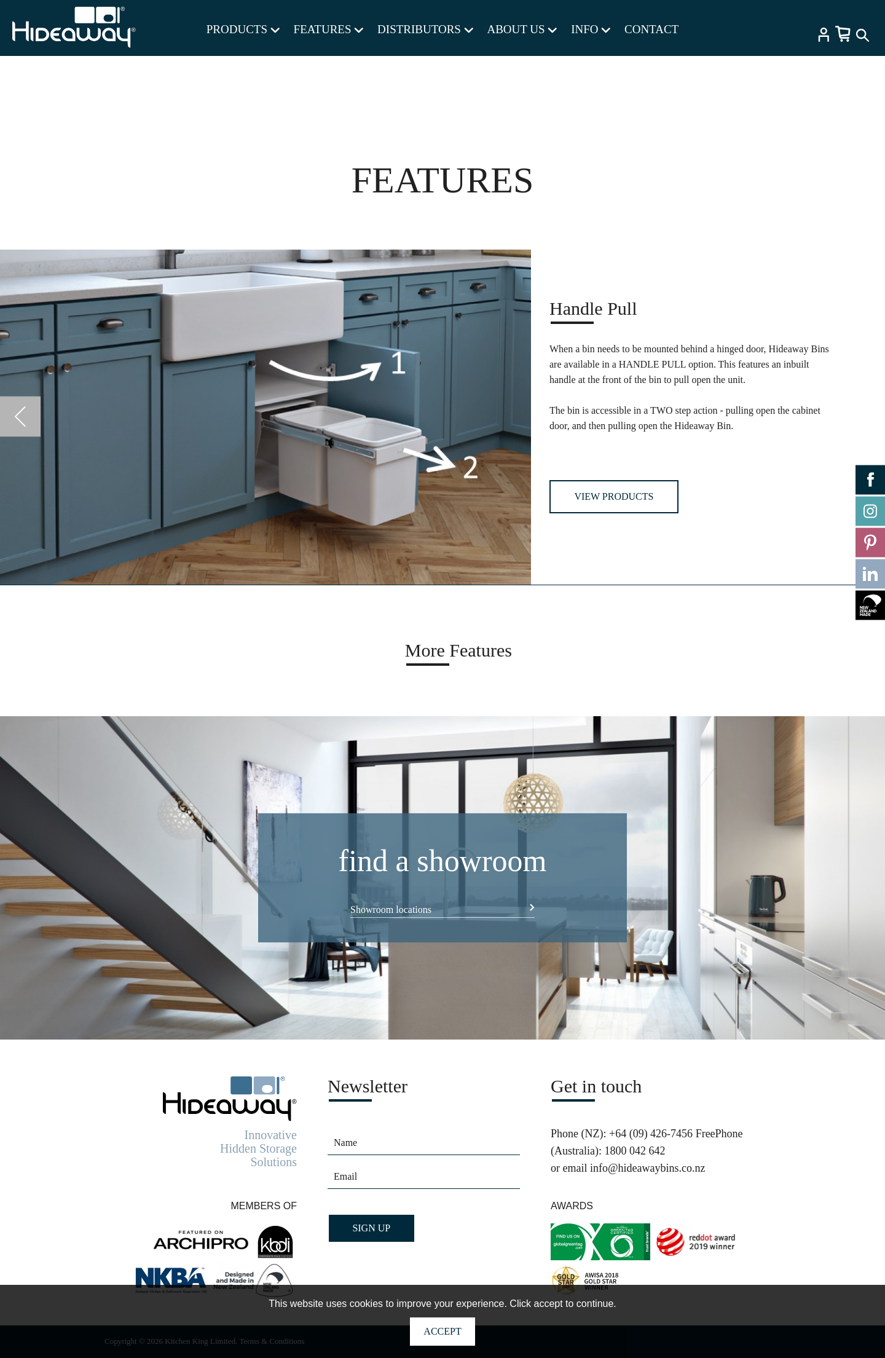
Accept (442, 1331)
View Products (613, 496)
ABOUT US (522, 29)
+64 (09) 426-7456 (651, 1133)
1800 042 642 (634, 1151)
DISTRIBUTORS (425, 29)
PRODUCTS (243, 29)
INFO (590, 29)
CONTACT (651, 29)
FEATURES (329, 29)
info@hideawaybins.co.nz (648, 1168)
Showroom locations (390, 909)
